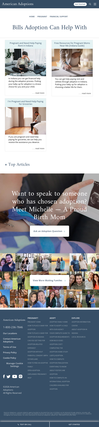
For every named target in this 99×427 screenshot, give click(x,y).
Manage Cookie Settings (14, 365)
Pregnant (42, 16)
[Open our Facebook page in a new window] (4, 375)
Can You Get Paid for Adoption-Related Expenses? (36, 344)
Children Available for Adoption (59, 387)
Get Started (80, 4)
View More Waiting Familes (49, 280)
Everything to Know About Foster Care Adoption (58, 370)
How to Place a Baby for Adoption (38, 328)
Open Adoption (34, 370)
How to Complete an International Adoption (60, 380)
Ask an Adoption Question (49, 231)
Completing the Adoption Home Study (59, 350)
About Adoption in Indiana (79, 331)
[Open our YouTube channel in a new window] (14, 375)
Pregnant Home (34, 322)
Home (32, 16)
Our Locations (10, 333)
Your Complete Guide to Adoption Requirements (60, 335)
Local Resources (79, 337)
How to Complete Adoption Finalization (59, 361)
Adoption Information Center (81, 324)
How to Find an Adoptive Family (38, 365)
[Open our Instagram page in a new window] (20, 375)
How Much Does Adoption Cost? (56, 342)
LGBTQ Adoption (56, 355)
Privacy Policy (10, 352)
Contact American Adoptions (12, 340)
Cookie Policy (9, 358)
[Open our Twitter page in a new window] (8, 375)
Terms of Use (9, 347)
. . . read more (38, 93)
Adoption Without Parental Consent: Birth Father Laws (38, 355)
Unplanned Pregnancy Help (37, 376)
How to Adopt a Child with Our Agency (59, 328)
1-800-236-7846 (13, 327)
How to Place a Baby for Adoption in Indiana (38, 335)
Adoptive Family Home (59, 322)
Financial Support (59, 16)
